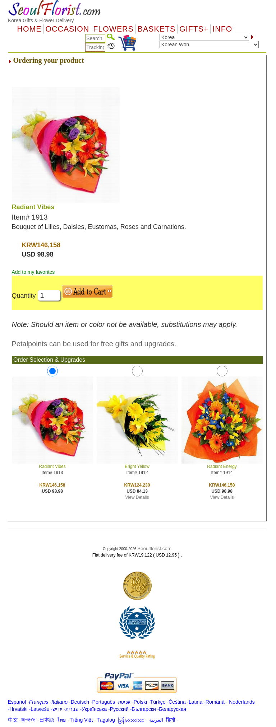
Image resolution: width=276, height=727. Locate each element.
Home (29, 29)
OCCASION (67, 29)
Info (222, 29)
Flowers (113, 29)
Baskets (156, 29)
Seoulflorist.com (154, 548)
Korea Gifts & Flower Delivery (41, 20)
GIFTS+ (193, 29)
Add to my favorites (33, 272)
